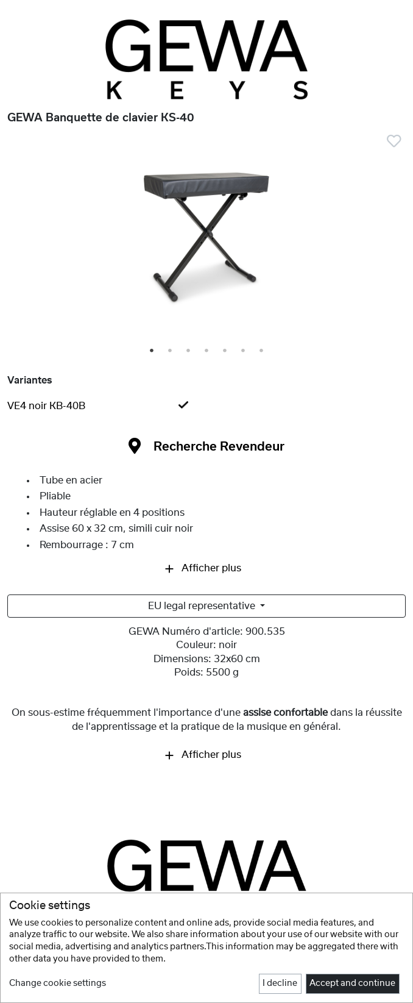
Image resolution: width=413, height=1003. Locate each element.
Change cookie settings (57, 983)
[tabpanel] (206, 241)
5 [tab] (225, 351)
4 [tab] (207, 351)
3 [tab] (188, 351)
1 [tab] (152, 351)
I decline (280, 983)
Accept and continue (352, 983)
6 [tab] (243, 351)
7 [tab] (262, 351)
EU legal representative (203, 606)
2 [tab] (170, 351)
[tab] (206, 406)
